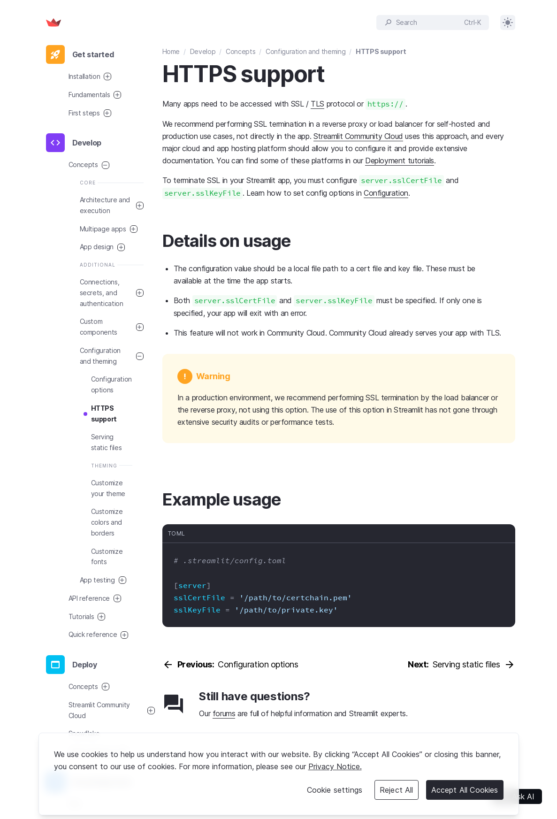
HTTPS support (381, 51)
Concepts (240, 51)
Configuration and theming (305, 51)
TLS (317, 103)
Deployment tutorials (399, 160)
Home (171, 51)
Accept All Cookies (464, 790)
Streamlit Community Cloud (358, 136)
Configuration (386, 193)
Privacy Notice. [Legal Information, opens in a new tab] (335, 766)
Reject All (396, 790)
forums (224, 713)
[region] (278, 774)
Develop (203, 51)
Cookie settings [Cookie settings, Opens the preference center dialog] (334, 790)
